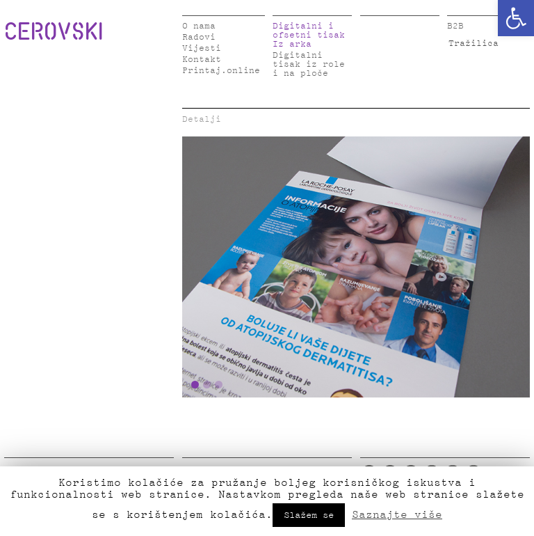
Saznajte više (397, 514)
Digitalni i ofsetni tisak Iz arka (309, 35)
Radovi (199, 37)
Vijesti (201, 48)
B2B (455, 26)
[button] (516, 18)
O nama (199, 26)
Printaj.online (221, 70)
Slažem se (309, 515)
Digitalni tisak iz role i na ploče (309, 64)
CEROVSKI (53, 30)
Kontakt (201, 59)
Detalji (201, 119)
